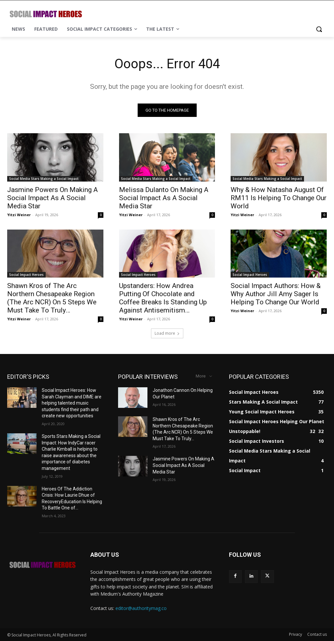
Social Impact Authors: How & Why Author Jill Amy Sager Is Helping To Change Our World (276, 294)
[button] (319, 29)
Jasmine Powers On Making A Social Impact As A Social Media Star (52, 198)
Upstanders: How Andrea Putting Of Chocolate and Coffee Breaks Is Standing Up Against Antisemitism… (163, 298)
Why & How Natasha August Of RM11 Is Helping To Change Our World (278, 198)
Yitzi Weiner (19, 214)
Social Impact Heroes (26, 274)
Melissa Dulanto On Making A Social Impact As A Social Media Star (163, 198)
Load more (167, 333)
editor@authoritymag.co (141, 608)
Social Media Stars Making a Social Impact (44, 178)
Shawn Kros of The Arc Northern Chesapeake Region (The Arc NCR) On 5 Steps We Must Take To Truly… (52, 298)
